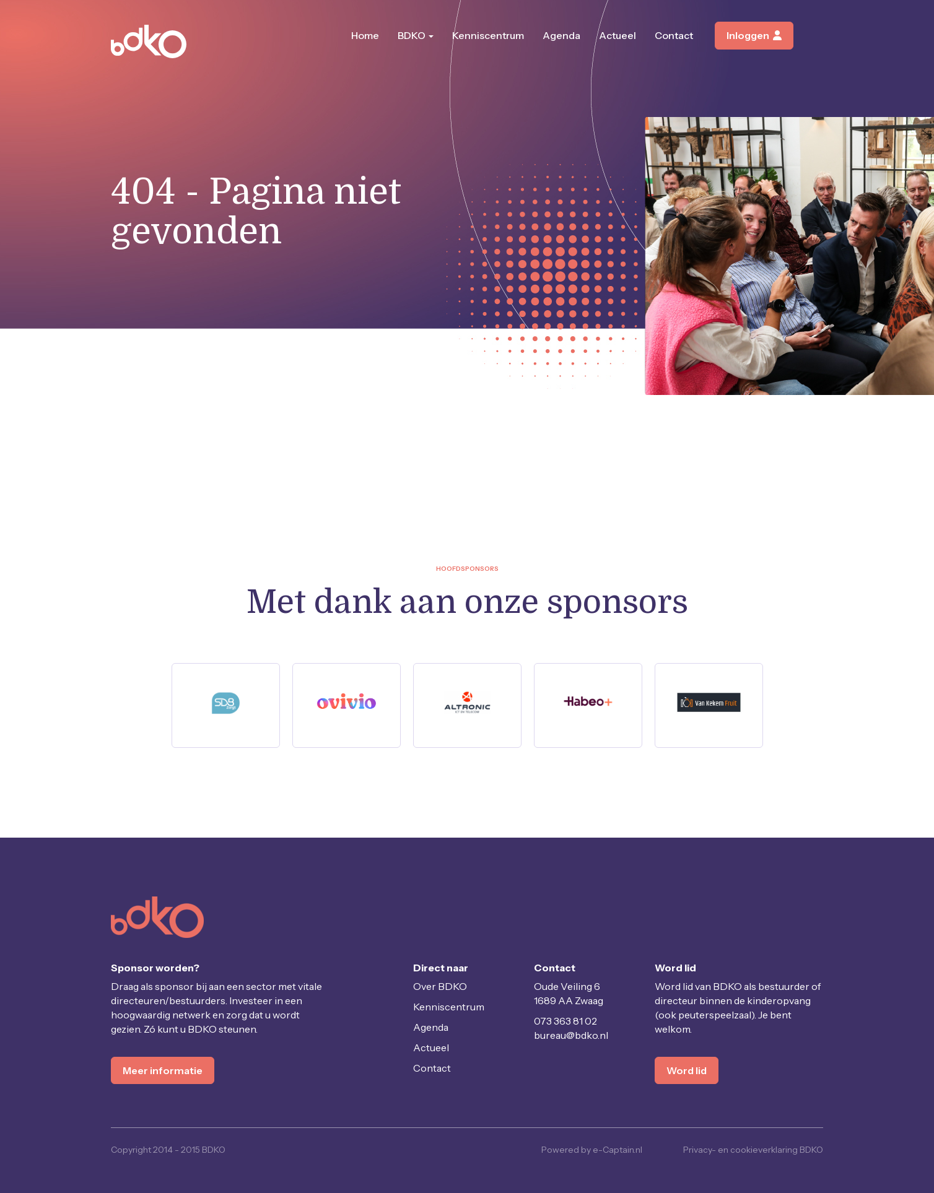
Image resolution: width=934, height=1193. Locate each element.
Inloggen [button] (754, 35)
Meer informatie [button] (163, 1070)
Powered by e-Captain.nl (591, 1149)
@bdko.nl (571, 1035)
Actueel (617, 35)
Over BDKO (440, 986)
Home (365, 35)
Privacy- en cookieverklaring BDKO (753, 1149)
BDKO (416, 35)
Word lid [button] (686, 1070)
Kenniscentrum (488, 35)
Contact (674, 35)
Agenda (561, 35)
